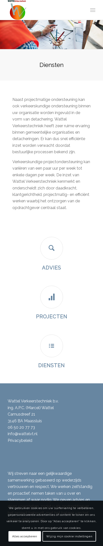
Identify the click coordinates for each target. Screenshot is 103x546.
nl (35, 433)
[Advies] (51, 248)
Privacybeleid (20, 440)
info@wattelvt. (21, 433)
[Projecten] (51, 297)
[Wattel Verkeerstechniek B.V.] (43, 10)
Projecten (51, 317)
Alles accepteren (24, 536)
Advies (51, 268)
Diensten (51, 365)
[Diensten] (51, 345)
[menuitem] (92, 10)
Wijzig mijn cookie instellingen (69, 536)
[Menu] (92, 10)
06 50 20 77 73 (21, 427)
